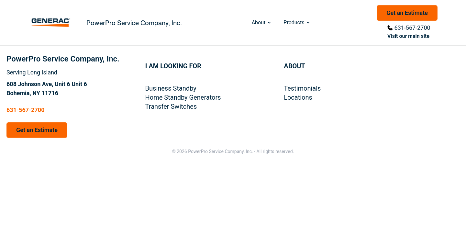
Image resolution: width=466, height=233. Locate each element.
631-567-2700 (412, 27)
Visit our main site (408, 36)
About (262, 22)
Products (297, 22)
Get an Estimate (407, 12)
